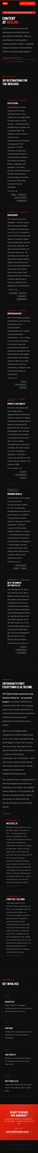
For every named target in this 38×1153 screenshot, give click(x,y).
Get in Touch (27, 3)
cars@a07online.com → (13, 58)
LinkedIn (15, 1149)
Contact (23, 1149)
